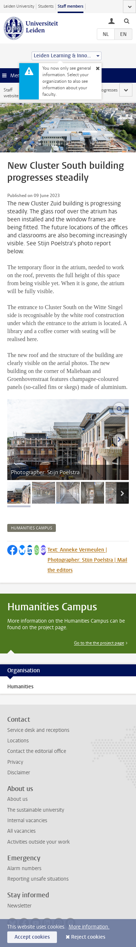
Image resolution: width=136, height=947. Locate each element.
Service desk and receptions (38, 730)
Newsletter (19, 905)
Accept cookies (32, 937)
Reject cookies (88, 937)
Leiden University (19, 6)
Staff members (70, 6)
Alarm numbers (24, 868)
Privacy (15, 762)
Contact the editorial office (36, 751)
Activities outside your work (38, 842)
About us (17, 799)
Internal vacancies (27, 820)
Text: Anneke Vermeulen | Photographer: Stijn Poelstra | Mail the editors (87, 560)
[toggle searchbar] (126, 20)
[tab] (18, 493)
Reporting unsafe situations (38, 879)
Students (46, 6)
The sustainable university (35, 810)
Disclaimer (18, 772)
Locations (18, 740)
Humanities (20, 686)
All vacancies (21, 831)
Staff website (11, 93)
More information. (89, 926)
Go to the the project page (99, 643)
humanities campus (31, 528)
